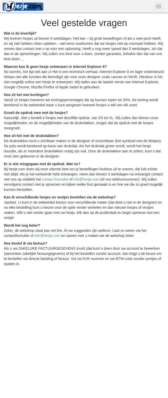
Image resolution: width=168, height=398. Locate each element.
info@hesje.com (87, 179)
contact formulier (55, 179)
